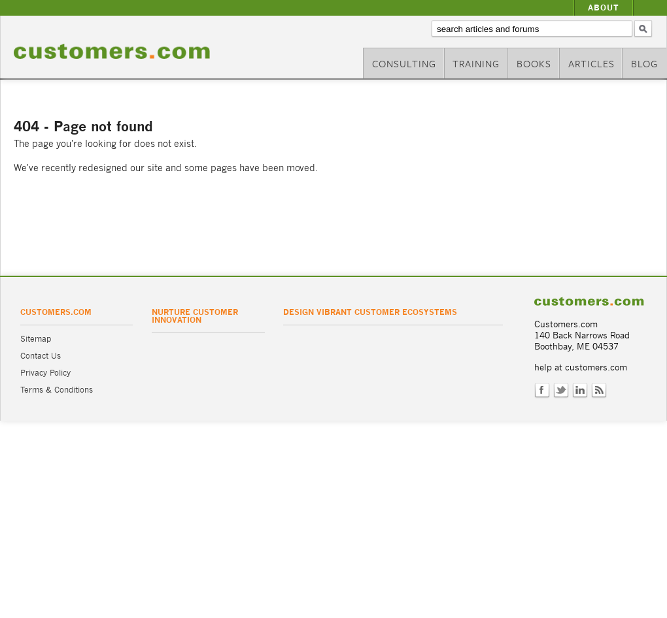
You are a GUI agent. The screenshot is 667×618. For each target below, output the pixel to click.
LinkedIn (580, 390)
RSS (599, 390)
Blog (644, 63)
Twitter (561, 390)
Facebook (542, 390)
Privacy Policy (45, 373)
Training (476, 63)
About (603, 7)
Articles (591, 63)
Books (534, 63)
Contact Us (40, 356)
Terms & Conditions (56, 390)
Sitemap (35, 339)
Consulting (404, 63)
